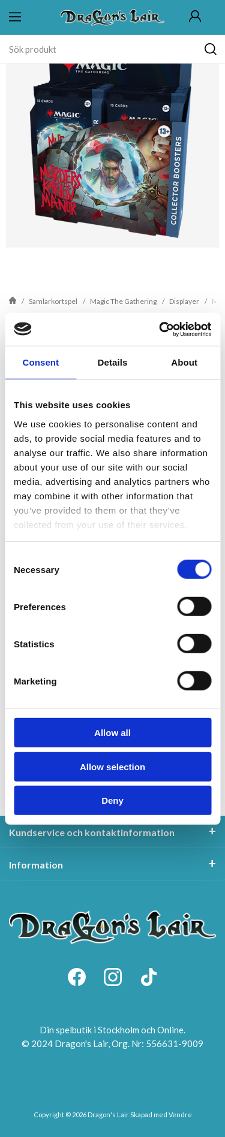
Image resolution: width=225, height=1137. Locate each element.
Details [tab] (113, 362)
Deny (112, 800)
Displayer (184, 301)
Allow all (112, 733)
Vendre (180, 1114)
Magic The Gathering (123, 301)
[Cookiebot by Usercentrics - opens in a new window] (160, 329)
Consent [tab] (40, 362)
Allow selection (112, 766)
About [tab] (184, 362)
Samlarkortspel (53, 301)
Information (36, 864)
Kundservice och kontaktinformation (92, 832)
